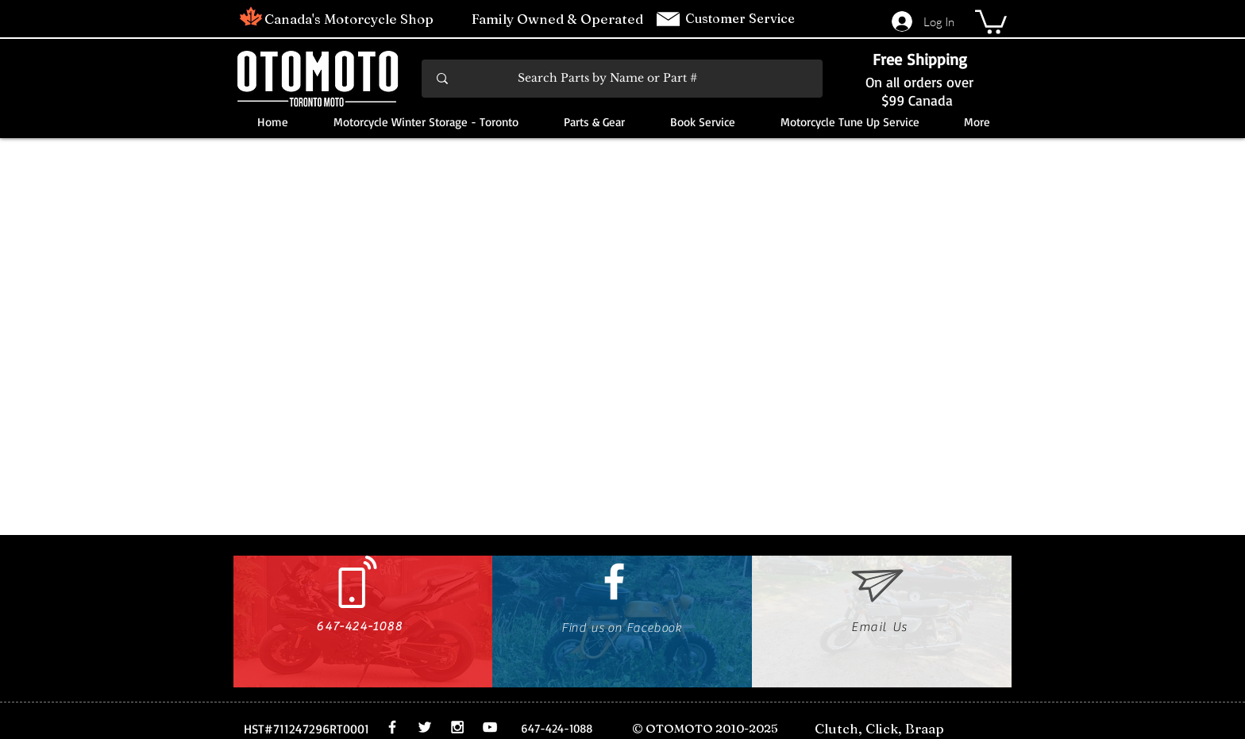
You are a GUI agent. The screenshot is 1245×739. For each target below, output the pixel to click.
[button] (991, 20)
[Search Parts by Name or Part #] (623, 79)
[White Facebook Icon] (614, 581)
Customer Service (741, 18)
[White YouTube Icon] (490, 727)
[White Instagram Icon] (457, 727)
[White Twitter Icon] (425, 727)
